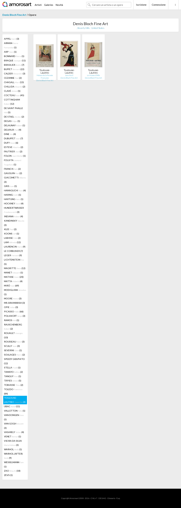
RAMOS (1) (11, 320)
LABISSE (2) (12, 238)
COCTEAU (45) (14, 95)
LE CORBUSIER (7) (13, 251)
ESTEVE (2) (13, 147)
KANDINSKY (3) (14, 222)
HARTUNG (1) (13, 199)
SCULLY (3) (12, 346)
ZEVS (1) (8, 475)
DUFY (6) (11, 142)
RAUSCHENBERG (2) (13, 326)
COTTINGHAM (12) (12, 101)
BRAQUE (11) (15, 60)
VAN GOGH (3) (13, 425)
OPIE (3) (11, 307)
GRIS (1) (10, 186)
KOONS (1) (11, 233)
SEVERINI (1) (13, 350)
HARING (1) (12, 194)
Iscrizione (141, 4)
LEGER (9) (13, 255)
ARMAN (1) (11, 45)
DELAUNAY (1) (14, 125)
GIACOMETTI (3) (15, 179)
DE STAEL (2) (14, 116)
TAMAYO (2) (13, 371)
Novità (59, 4)
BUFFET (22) (14, 69)
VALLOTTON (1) (14, 410)
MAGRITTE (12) (14, 268)
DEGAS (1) (12, 121)
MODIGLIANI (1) (15, 292)
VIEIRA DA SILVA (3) (13, 442)
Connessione (159, 4)
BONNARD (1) (14, 56)
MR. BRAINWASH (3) (14, 302)
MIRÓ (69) (11, 285)
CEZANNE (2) (13, 77)
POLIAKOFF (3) (14, 315)
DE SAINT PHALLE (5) (13, 110)
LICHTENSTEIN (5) (14, 261)
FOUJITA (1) (12, 162)
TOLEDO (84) (13, 391)
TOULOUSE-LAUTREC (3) (15, 399)
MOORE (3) (13, 298)
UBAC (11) (12, 406)
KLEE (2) (10, 229)
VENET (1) (12, 436)
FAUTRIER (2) (13, 151)
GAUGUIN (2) (13, 173)
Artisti (38, 4)
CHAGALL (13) (14, 82)
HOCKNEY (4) (13, 203)
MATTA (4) (13, 281)
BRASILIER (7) (14, 64)
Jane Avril (69, 75)
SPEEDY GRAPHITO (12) (14, 361)
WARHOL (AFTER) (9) (13, 455)
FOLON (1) (15, 155)
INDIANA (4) (13, 216)
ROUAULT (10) (13, 335)
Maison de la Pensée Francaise (45, 76)
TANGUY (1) (12, 376)
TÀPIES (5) (12, 380)
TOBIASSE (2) (13, 385)
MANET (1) (13, 272)
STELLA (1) (12, 367)
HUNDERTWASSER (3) (14, 209)
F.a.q (118, 498)
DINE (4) (10, 134)
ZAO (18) (12, 470)
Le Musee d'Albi (93, 75)
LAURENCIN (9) (14, 246)
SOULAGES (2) (14, 354)
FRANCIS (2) (12, 168)
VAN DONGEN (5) (14, 417)
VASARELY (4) (14, 432)
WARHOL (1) (13, 449)
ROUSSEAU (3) (14, 341)
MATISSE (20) (13, 276)
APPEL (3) (11, 38)
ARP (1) (10, 51)
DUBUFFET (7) (13, 138)
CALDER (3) (14, 73)
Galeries (48, 4)
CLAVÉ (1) (12, 91)
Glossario (111, 498)
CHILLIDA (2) (14, 86)
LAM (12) (12, 242)
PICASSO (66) (13, 311)
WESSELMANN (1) (14, 464)
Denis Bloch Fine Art (14, 14)
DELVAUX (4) (12, 129)
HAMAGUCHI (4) (15, 190)
